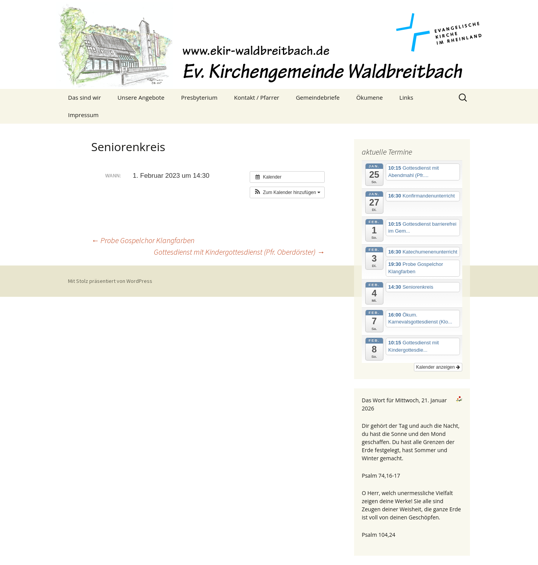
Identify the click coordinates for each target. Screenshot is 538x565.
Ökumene (369, 97)
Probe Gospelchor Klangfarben (142, 240)
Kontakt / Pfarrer (256, 97)
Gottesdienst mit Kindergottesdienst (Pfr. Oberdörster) (239, 252)
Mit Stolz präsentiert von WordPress (110, 280)
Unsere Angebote (140, 97)
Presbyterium (199, 97)
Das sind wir (84, 97)
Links (406, 97)
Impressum (83, 115)
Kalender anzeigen (438, 367)
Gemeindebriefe (317, 97)
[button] (287, 192)
